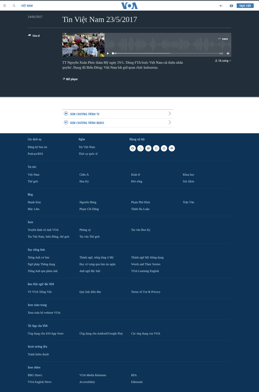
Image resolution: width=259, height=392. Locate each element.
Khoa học (188, 175)
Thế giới (33, 181)
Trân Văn (188, 202)
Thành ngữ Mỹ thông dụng (147, 257)
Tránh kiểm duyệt (38, 354)
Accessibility (87, 382)
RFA (134, 375)
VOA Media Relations (92, 375)
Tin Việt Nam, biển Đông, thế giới (48, 237)
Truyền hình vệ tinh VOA (43, 230)
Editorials (137, 382)
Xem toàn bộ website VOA (44, 313)
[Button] (34, 36)
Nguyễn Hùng (87, 202)
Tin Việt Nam (87, 147)
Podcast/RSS (35, 154)
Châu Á (84, 175)
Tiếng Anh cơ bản (38, 257)
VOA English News (40, 382)
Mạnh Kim (34, 202)
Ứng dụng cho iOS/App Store (45, 333)
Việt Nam (27, 6)
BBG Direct (35, 375)
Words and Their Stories (145, 264)
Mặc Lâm (33, 209)
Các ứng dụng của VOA (145, 333)
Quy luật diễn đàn (90, 292)
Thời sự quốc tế (88, 154)
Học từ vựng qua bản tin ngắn (97, 264)
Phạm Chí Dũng (89, 209)
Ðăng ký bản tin (37, 147)
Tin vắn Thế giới (89, 237)
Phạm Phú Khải (140, 202)
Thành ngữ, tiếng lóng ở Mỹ (96, 257)
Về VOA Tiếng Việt (40, 292)
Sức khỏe (188, 181)
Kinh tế (135, 175)
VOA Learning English (145, 271)
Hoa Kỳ (84, 181)
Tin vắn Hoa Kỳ (140, 230)
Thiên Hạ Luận (140, 209)
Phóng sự (85, 230)
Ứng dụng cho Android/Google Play (101, 333)
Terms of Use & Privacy (145, 292)
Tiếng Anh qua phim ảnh (42, 271)
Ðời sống (136, 181)
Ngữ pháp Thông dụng (41, 264)
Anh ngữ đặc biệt (89, 271)
